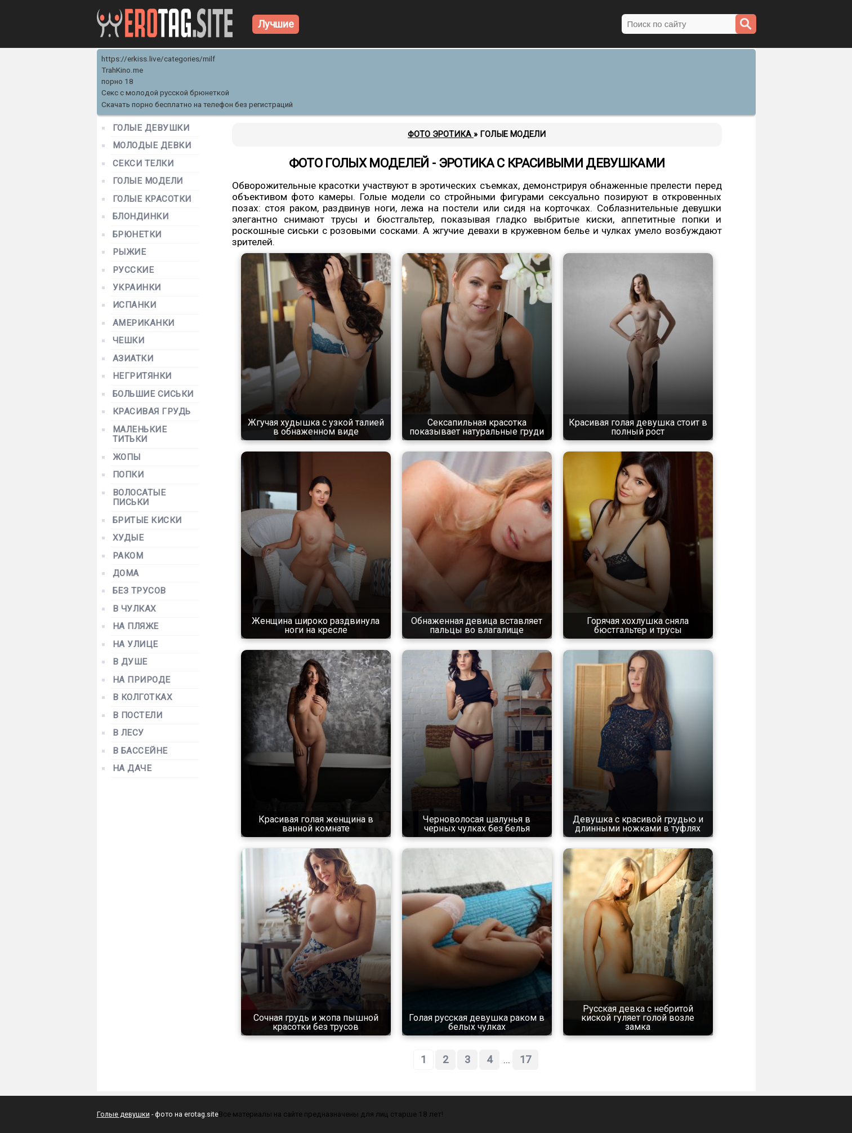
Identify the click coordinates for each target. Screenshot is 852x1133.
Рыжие (129, 252)
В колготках (143, 697)
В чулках (135, 609)
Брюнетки (137, 235)
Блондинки (141, 217)
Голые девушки (151, 128)
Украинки (137, 288)
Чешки (129, 341)
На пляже (136, 626)
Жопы (127, 457)
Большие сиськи (153, 394)
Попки (128, 475)
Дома (126, 573)
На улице (135, 644)
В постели (138, 715)
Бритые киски (147, 520)
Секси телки (143, 164)
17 (525, 1060)
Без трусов (139, 591)
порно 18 (117, 81)
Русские (133, 270)
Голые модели (148, 181)
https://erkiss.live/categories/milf (158, 59)
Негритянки (142, 376)
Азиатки (133, 359)
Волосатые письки (139, 497)
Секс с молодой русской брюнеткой (165, 92)
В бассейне (140, 751)
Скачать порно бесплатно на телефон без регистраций (197, 104)
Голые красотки (152, 199)
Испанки (135, 305)
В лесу (128, 733)
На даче (132, 768)
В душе (130, 662)
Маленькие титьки (140, 434)
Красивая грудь (152, 412)
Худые (128, 538)
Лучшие (276, 24)
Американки (144, 323)
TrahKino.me (122, 70)
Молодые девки (152, 146)
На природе (142, 680)
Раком (128, 556)
